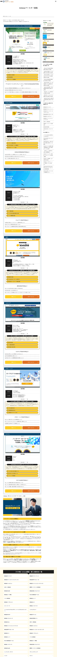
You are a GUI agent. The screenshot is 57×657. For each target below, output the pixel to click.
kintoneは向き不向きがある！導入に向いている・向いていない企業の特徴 (48, 167)
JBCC (21, 237)
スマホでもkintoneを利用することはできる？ (48, 136)
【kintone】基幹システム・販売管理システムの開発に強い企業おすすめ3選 (48, 84)
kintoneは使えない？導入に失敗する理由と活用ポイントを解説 (48, 143)
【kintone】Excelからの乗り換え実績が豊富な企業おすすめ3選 (48, 99)
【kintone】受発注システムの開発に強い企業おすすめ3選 (48, 72)
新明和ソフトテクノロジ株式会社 (48, 124)
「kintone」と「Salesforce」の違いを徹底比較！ (48, 151)
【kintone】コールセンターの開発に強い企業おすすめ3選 (48, 96)
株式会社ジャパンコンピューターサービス (48, 119)
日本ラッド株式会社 (47, 121)
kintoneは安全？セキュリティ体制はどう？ (48, 139)
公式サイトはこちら (33, 96)
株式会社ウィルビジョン (47, 116)
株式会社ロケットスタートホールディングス (48, 112)
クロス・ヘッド (21, 369)
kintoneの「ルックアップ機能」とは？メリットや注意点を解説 (48, 155)
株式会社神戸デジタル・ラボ (48, 114)
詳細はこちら (16, 96)
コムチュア (21, 303)
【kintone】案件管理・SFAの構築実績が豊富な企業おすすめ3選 (48, 88)
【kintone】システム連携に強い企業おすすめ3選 (48, 92)
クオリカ (21, 434)
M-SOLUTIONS (21, 102)
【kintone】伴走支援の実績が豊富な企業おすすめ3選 (48, 69)
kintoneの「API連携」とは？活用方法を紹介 (48, 159)
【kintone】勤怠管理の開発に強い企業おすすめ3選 (48, 80)
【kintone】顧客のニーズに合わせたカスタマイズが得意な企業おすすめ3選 (48, 76)
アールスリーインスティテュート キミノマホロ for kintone (21, 26)
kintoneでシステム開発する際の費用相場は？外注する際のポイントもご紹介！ (48, 147)
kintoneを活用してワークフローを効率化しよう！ (48, 172)
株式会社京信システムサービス (48, 130)
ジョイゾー (21, 169)
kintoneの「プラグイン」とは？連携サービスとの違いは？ (48, 163)
